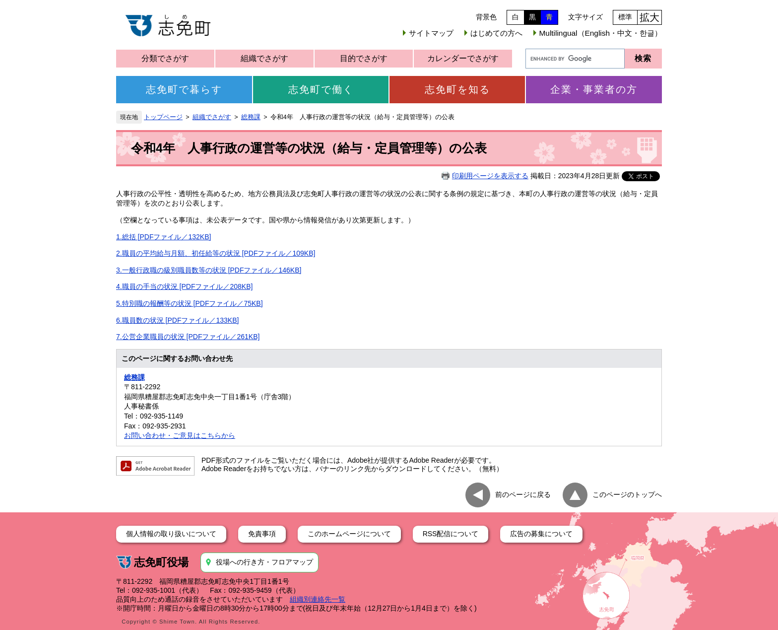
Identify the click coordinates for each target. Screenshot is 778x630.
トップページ (163, 117)
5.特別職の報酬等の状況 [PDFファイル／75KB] (189, 303)
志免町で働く (321, 89)
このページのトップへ (627, 494)
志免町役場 (161, 562)
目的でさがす (364, 58)
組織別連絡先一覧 (317, 599)
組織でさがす (264, 58)
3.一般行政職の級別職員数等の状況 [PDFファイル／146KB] (208, 270)
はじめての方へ (496, 33)
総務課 (250, 117)
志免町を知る (457, 89)
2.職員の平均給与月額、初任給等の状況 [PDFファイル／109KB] (215, 253)
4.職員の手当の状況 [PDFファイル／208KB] (184, 286)
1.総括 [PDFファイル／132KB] (163, 237)
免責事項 (262, 534)
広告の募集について (541, 534)
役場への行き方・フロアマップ (264, 562)
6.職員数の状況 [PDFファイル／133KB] (177, 320)
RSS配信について (451, 534)
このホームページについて (349, 534)
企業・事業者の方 (594, 89)
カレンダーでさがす (463, 58)
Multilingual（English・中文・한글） (600, 33)
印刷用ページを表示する (490, 176)
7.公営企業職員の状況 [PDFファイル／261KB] (187, 337)
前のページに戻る (523, 494)
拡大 (649, 17)
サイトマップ (431, 33)
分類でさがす (165, 58)
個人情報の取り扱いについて (171, 534)
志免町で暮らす (184, 89)
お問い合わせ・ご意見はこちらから (179, 435)
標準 (625, 17)
